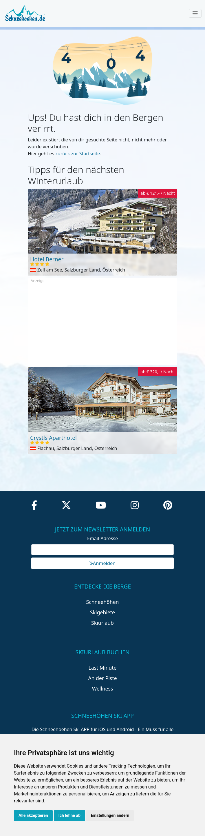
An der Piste (102, 678)
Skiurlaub (102, 622)
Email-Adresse (102, 538)
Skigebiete (102, 612)
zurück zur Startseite (77, 153)
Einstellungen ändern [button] (110, 815)
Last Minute (103, 667)
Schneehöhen (102, 601)
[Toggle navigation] (195, 13)
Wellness (102, 688)
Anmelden (102, 563)
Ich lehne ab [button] (69, 815)
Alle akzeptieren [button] (33, 815)
